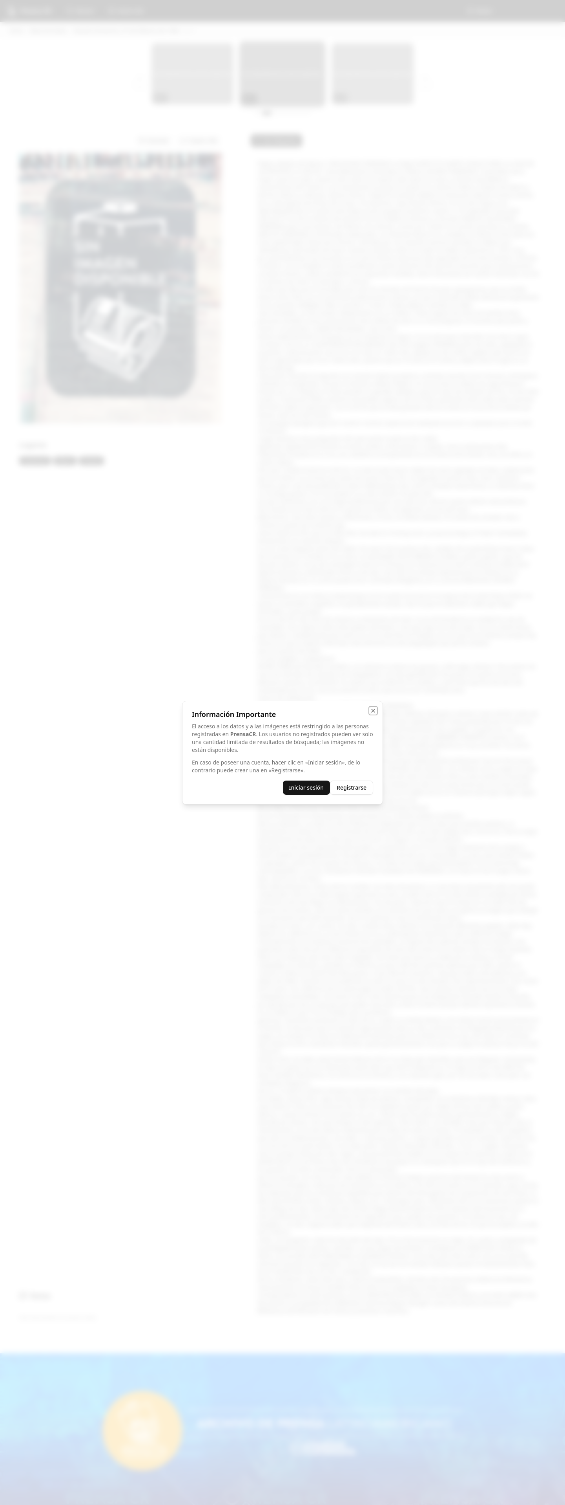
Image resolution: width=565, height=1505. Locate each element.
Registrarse (351, 787)
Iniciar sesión (306, 787)
